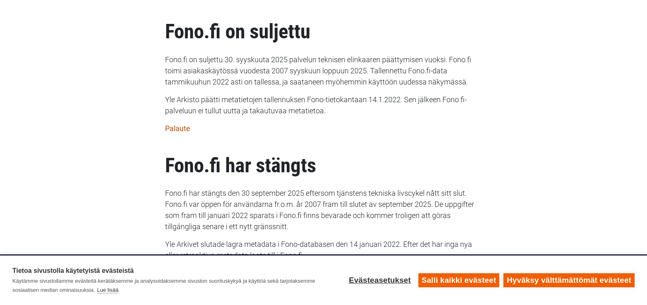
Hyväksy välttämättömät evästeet (569, 280)
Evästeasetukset (380, 280)
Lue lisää (107, 290)
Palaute (177, 128)
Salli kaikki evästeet (459, 280)
